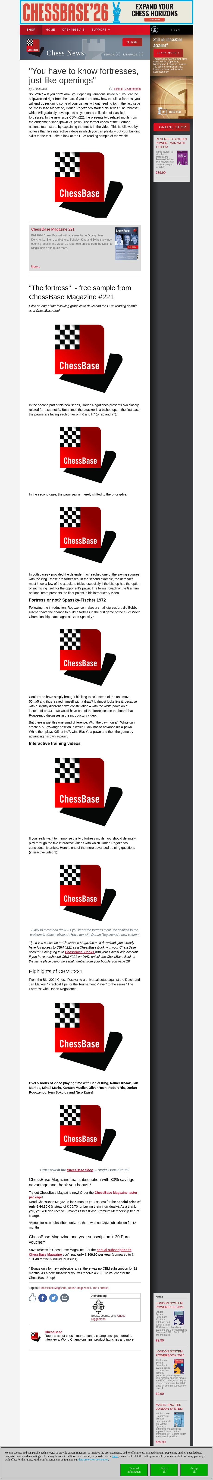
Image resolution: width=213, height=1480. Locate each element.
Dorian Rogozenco (79, 1288)
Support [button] (100, 29)
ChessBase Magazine (52, 1288)
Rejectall (164, 1470)
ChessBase (53, 1332)
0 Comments (133, 88)
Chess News (65, 53)
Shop (31, 29)
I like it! (118, 88)
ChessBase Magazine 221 (53, 229)
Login (175, 30)
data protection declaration (93, 1459)
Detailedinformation (134, 1470)
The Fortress (100, 1288)
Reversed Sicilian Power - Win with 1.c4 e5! (171, 143)
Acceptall (194, 1470)
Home (50, 29)
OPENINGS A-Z (73, 29)
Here (115, 1456)
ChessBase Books (80, 952)
